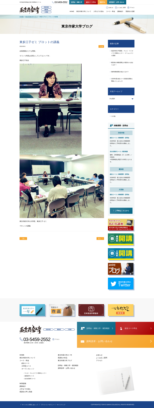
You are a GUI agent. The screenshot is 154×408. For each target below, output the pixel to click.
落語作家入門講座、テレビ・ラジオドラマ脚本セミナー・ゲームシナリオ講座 (122, 53)
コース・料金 (110, 11)
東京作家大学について (83, 11)
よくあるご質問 (121, 7)
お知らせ (111, 7)
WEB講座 (23, 383)
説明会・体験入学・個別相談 (68, 365)
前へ (24, 238)
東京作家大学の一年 (65, 355)
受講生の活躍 (130, 11)
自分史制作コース (29, 378)
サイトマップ (61, 404)
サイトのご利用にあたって (30, 404)
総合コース (25, 363)
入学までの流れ (99, 11)
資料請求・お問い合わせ (116, 2)
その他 (101, 46)
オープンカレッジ (28, 369)
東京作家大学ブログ (31, 16)
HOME (72, 11)
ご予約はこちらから (122, 211)
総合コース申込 (91, 2)
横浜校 (46, 9)
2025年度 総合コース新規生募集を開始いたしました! (122, 80)
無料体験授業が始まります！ (120, 72)
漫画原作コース (29, 376)
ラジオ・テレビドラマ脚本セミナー (35, 373)
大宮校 (46, 12)
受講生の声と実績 (26, 392)
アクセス (132, 7)
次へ (99, 238)
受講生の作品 (62, 358)
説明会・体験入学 (76, 2)
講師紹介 (120, 11)
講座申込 (102, 2)
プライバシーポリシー (48, 404)
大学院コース (26, 366)
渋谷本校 (46, 7)
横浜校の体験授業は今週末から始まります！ (122, 64)
